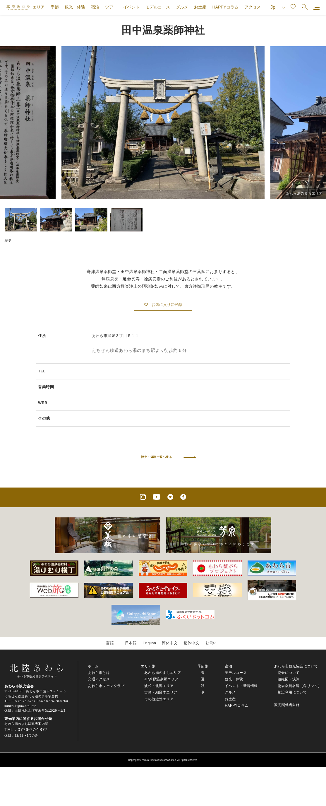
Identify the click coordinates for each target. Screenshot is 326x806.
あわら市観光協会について (296, 666)
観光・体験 (75, 7)
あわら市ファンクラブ (106, 686)
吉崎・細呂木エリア (160, 692)
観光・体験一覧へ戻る (156, 457)
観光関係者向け (287, 705)
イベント (131, 7)
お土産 (200, 7)
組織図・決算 (289, 679)
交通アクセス (99, 679)
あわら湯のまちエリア (162, 673)
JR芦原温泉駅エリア (161, 679)
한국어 (211, 643)
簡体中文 (170, 643)
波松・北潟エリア (159, 686)
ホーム (93, 666)
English (149, 643)
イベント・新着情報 (241, 686)
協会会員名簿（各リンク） (300, 686)
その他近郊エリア (159, 699)
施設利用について (292, 692)
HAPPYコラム (225, 7)
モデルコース (157, 7)
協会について (289, 673)
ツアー (111, 7)
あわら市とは (99, 673)
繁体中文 (191, 643)
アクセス (252, 7)
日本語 (131, 643)
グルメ (182, 7)
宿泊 (95, 7)
